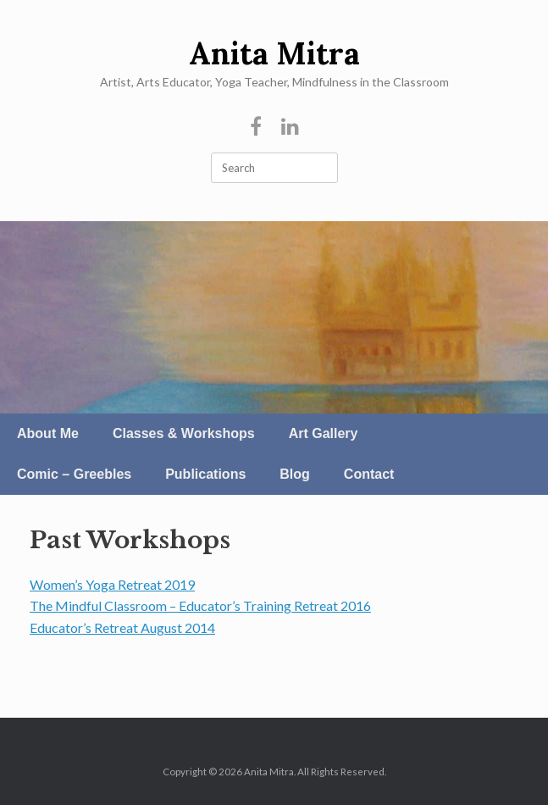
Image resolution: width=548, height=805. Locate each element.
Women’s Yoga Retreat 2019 (112, 584)
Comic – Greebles (74, 474)
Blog (295, 474)
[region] (274, 317)
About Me (48, 433)
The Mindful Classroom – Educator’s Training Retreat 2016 (200, 605)
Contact (369, 474)
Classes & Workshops (184, 433)
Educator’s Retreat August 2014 (122, 627)
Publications (205, 474)
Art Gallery (323, 433)
